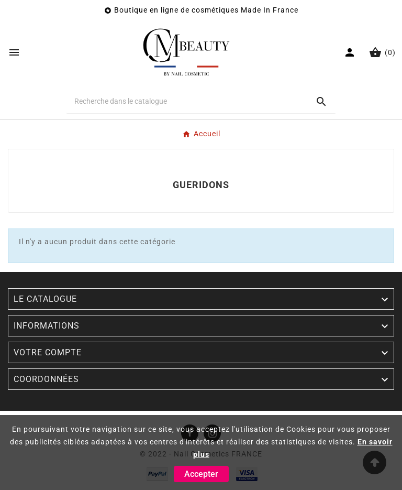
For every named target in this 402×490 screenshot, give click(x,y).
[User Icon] (351, 52)
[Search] (321, 101)
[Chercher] (186, 101)
